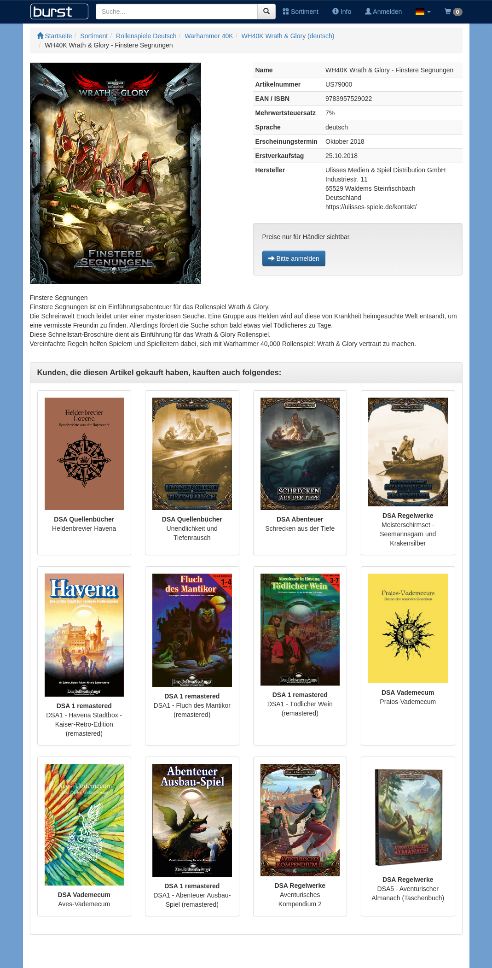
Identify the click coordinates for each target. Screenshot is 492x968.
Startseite (54, 36)
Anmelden (383, 11)
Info (341, 11)
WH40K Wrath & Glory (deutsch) (287, 36)
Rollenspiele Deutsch (146, 36)
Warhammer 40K (209, 36)
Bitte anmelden (293, 258)
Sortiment (300, 11)
